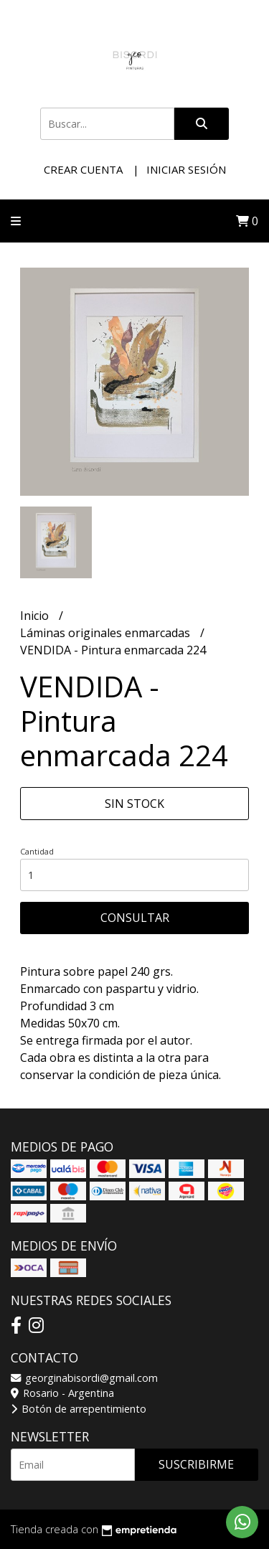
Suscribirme (196, 1464)
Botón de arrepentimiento (78, 1409)
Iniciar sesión (186, 169)
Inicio (36, 615)
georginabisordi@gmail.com (84, 1378)
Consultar (134, 918)
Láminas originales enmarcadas (106, 633)
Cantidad (37, 851)
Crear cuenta (83, 169)
